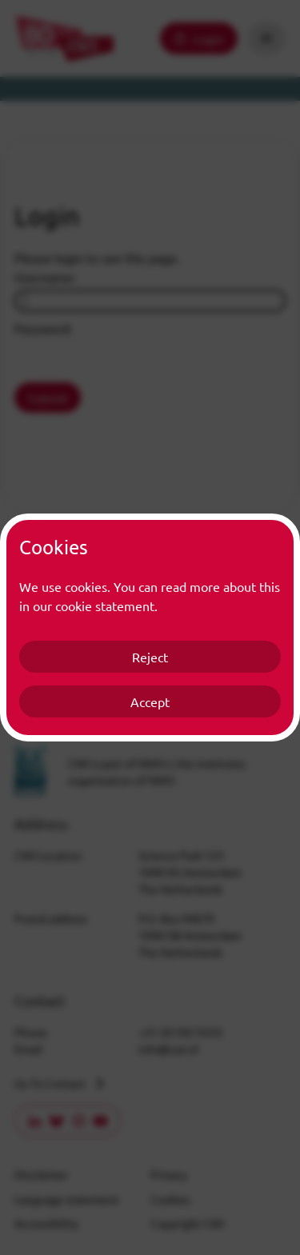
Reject (150, 657)
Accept (150, 701)
